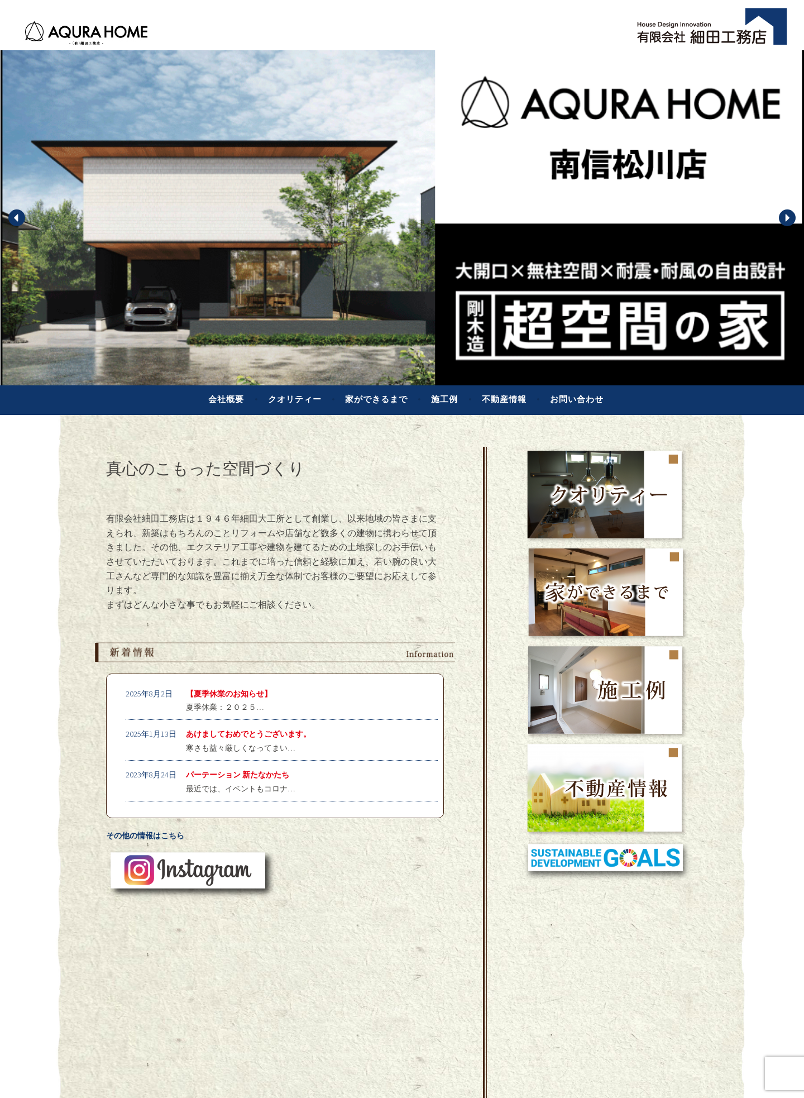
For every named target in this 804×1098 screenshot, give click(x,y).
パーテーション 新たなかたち (237, 775)
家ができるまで (376, 399)
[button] (16, 217)
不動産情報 (504, 399)
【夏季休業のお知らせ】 (229, 694)
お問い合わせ (577, 399)
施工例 (444, 399)
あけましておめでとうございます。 (248, 734)
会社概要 (226, 399)
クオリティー (295, 399)
